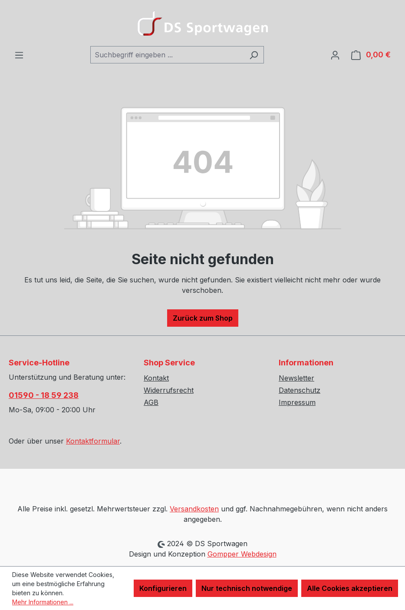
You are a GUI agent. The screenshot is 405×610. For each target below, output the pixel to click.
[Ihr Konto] (335, 54)
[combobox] (167, 54)
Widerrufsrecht (169, 390)
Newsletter (296, 378)
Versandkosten (194, 508)
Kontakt (156, 378)
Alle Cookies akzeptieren (349, 588)
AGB (151, 402)
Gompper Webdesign (242, 554)
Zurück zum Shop (203, 318)
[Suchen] (254, 54)
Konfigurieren (163, 588)
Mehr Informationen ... (42, 602)
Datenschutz (299, 390)
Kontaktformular (93, 441)
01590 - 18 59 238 (44, 395)
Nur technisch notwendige (246, 588)
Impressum (297, 402)
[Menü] (19, 54)
